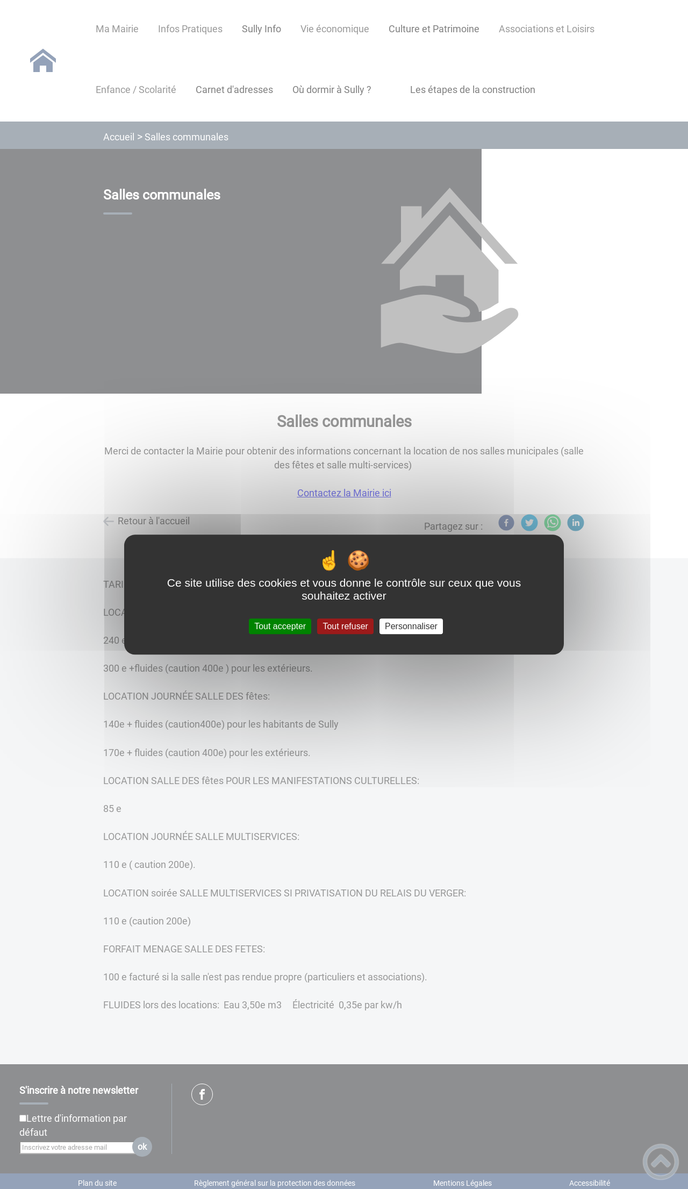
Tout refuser (345, 626)
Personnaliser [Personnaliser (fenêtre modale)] (411, 626)
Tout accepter (280, 626)
